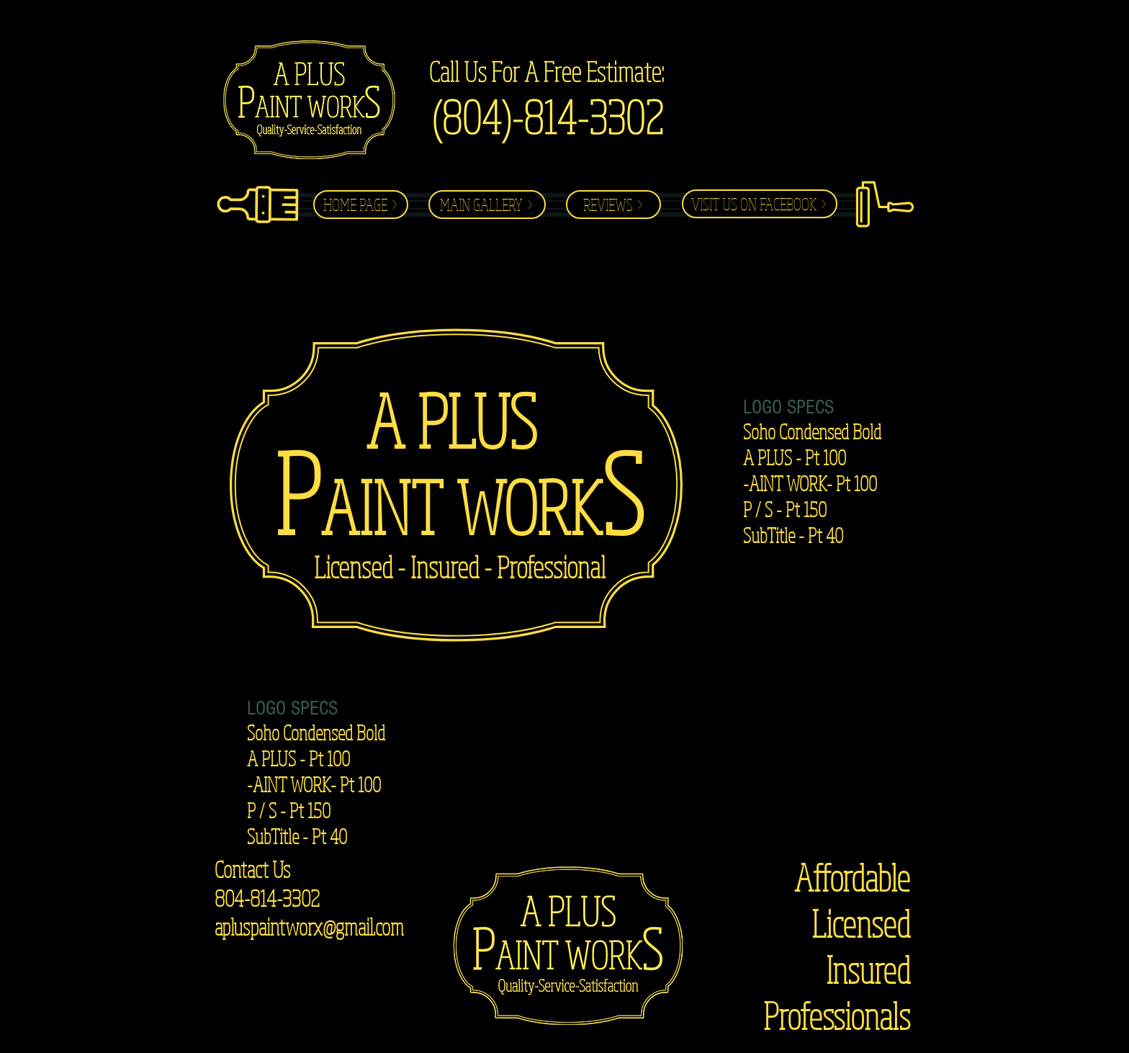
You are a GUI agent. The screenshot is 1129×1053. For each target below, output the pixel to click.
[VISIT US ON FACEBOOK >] (759, 203)
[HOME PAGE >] (360, 204)
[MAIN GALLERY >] (487, 204)
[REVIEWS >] (613, 204)
